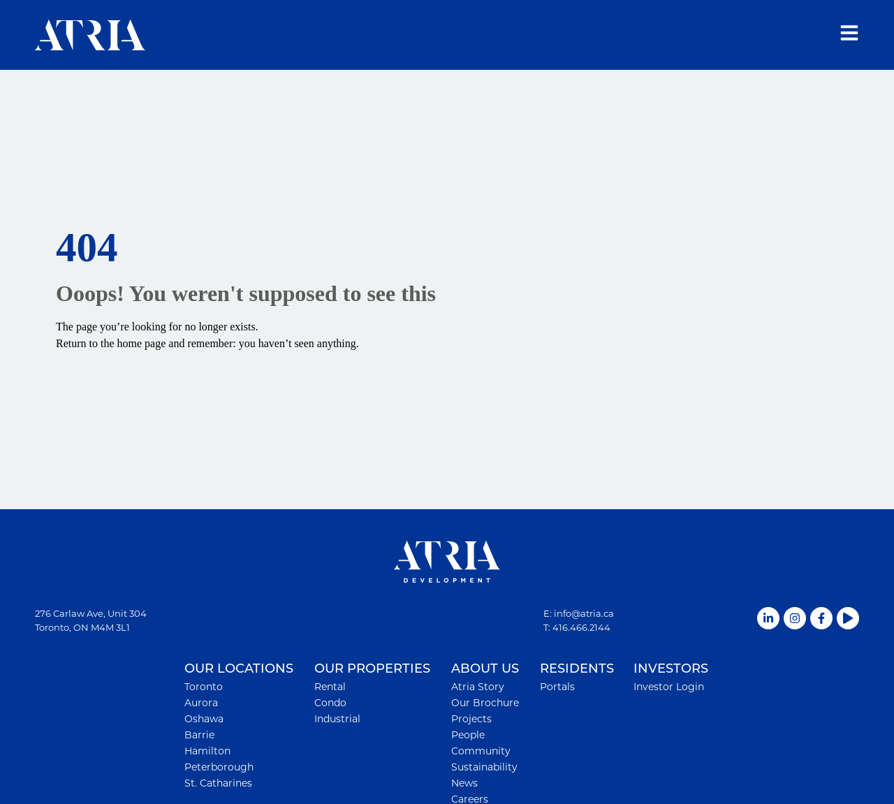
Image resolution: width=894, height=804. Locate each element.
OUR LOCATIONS (238, 668)
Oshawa (204, 718)
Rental (330, 686)
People (468, 735)
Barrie (199, 735)
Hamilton (207, 751)
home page (141, 343)
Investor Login (668, 686)
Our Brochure (485, 702)
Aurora (201, 702)
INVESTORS (670, 668)
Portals (557, 686)
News (464, 783)
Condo (330, 702)
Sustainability (484, 767)
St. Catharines (218, 783)
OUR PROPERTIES (372, 668)
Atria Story (477, 686)
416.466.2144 (581, 627)
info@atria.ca (584, 613)
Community (481, 751)
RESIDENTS (577, 668)
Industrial (337, 718)
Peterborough (219, 767)
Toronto (203, 686)
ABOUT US (485, 668)
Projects (471, 718)
